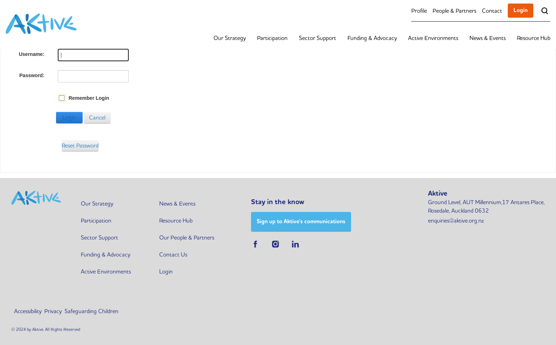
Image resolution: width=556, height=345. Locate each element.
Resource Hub (533, 37)
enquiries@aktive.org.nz (456, 220)
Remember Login (88, 98)
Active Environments (433, 37)
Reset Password (80, 145)
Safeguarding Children (91, 311)
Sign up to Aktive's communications (301, 221)
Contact (492, 10)
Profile (419, 10)
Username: (31, 54)
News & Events (487, 37)
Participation (272, 37)
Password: (32, 75)
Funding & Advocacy (372, 37)
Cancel (97, 117)
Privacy (53, 311)
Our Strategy (229, 37)
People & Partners (454, 10)
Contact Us (173, 254)
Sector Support (317, 37)
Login (520, 10)
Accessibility (27, 311)
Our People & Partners (186, 237)
